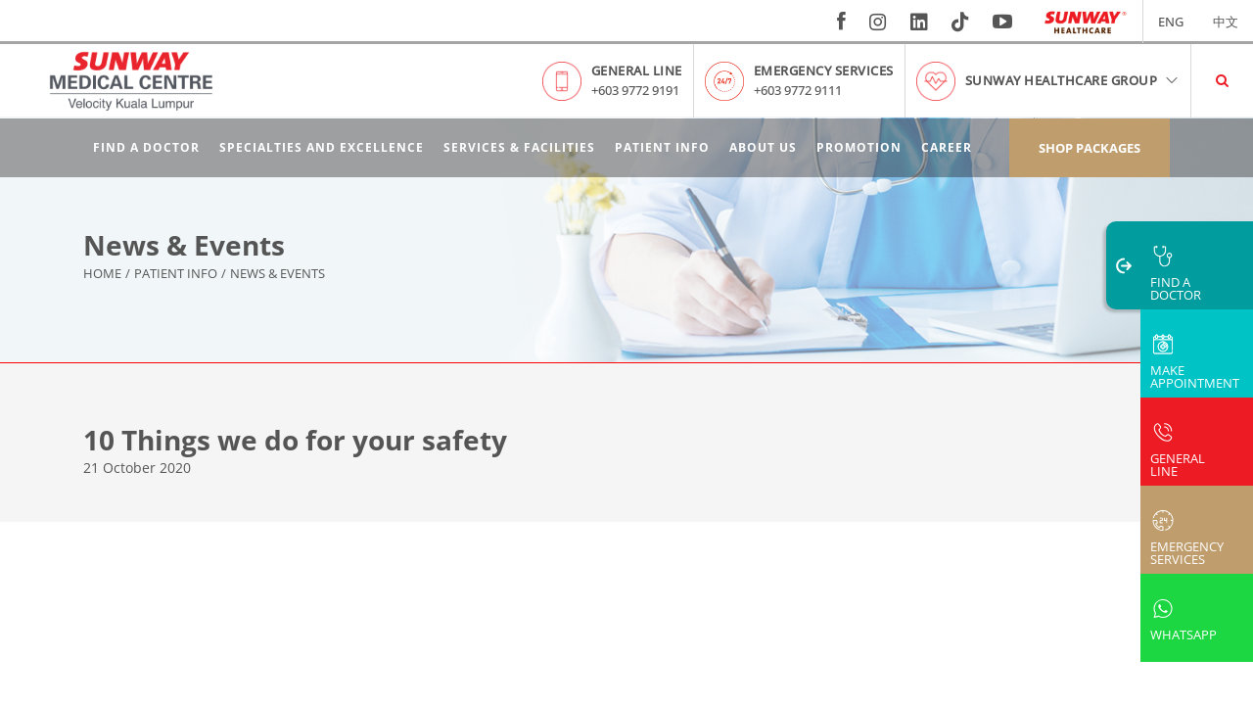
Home (102, 274)
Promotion (859, 147)
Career (946, 147)
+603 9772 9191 (635, 90)
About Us (763, 147)
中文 (1225, 21)
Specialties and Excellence (321, 147)
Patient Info (662, 147)
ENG (1170, 21)
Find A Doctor (146, 147)
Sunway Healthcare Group (1073, 80)
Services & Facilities (519, 147)
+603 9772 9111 (798, 90)
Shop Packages (1089, 148)
